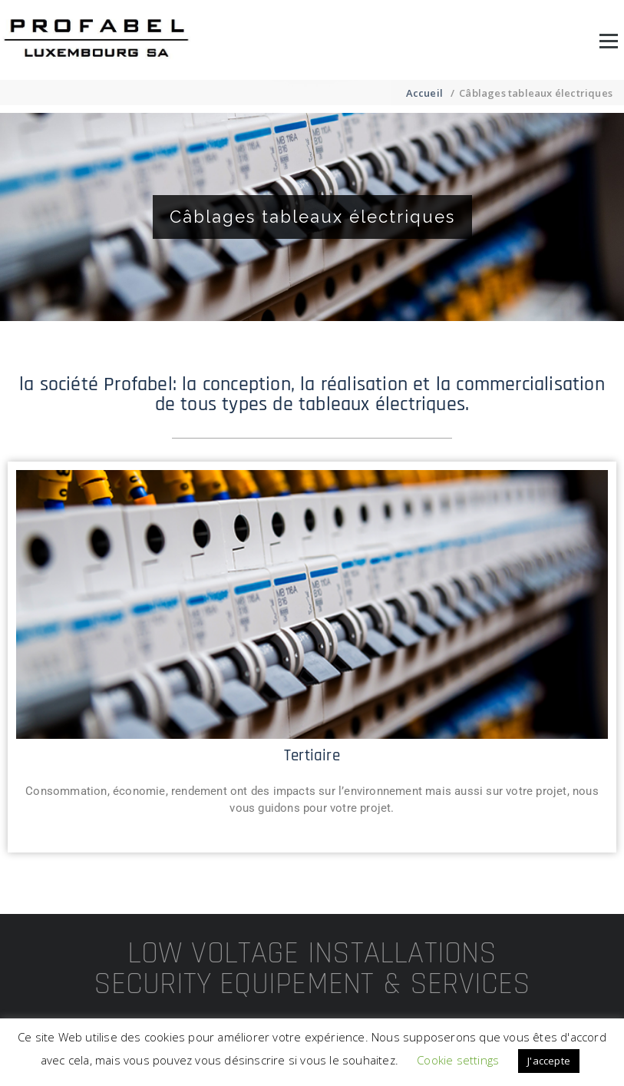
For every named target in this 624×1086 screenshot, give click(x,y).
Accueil (424, 93)
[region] (312, 217)
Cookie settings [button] (458, 1060)
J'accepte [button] (548, 1061)
